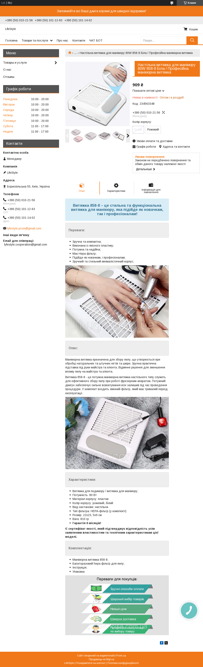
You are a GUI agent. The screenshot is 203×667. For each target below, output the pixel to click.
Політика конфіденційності (123, 663)
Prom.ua (121, 655)
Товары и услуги (15, 62)
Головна (11, 40)
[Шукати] (192, 40)
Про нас (62, 40)
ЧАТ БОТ (96, 40)
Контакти (78, 40)
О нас (7, 69)
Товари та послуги (35, 40)
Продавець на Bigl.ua (101, 659)
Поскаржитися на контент (90, 663)
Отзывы (8, 76)
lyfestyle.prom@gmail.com (24, 228)
